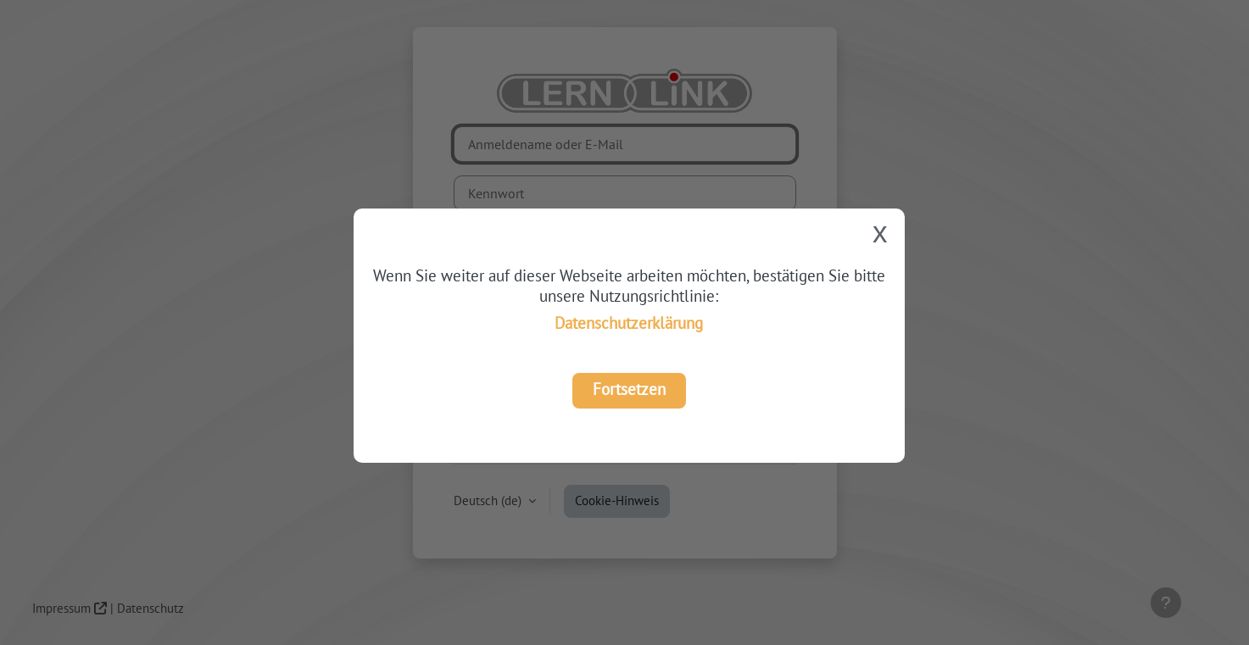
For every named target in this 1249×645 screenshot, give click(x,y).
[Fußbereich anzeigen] (1166, 602)
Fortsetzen (629, 388)
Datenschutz (150, 608)
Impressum (61, 608)
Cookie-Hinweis (617, 500)
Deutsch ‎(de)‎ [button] (489, 500)
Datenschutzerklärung (629, 322)
